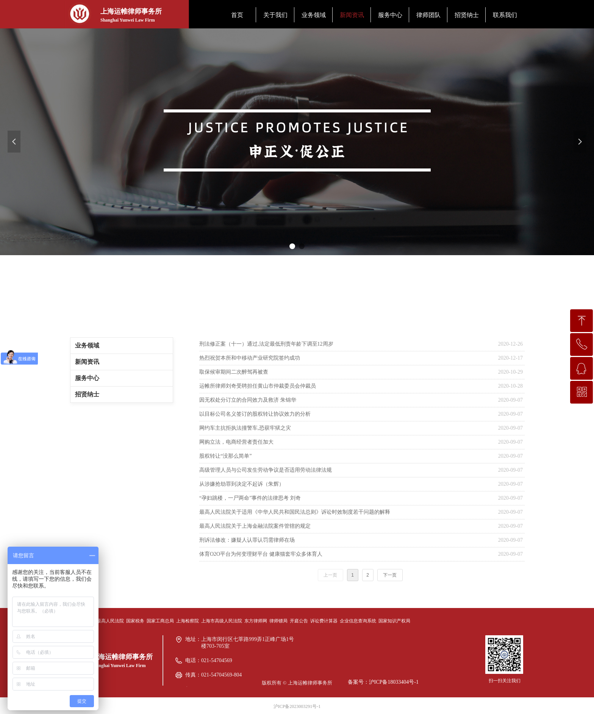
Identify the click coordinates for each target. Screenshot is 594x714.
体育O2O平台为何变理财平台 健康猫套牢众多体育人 (260, 554)
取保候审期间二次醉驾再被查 (233, 372)
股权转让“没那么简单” (225, 456)
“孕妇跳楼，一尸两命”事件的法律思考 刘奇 (250, 498)
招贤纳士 (87, 394)
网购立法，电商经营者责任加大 (236, 442)
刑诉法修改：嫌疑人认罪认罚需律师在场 (247, 540)
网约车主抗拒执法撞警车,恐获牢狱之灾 (245, 428)
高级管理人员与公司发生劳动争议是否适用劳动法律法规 (265, 470)
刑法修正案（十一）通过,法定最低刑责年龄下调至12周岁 (266, 344)
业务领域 (87, 345)
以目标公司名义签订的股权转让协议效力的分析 (255, 414)
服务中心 (87, 378)
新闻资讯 (87, 362)
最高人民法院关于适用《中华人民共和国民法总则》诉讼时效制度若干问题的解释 (294, 512)
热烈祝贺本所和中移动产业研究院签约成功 (249, 358)
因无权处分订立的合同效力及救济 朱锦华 (247, 400)
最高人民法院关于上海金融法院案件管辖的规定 (255, 526)
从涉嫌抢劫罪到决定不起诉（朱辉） (241, 484)
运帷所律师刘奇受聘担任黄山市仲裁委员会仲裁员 (257, 386)
